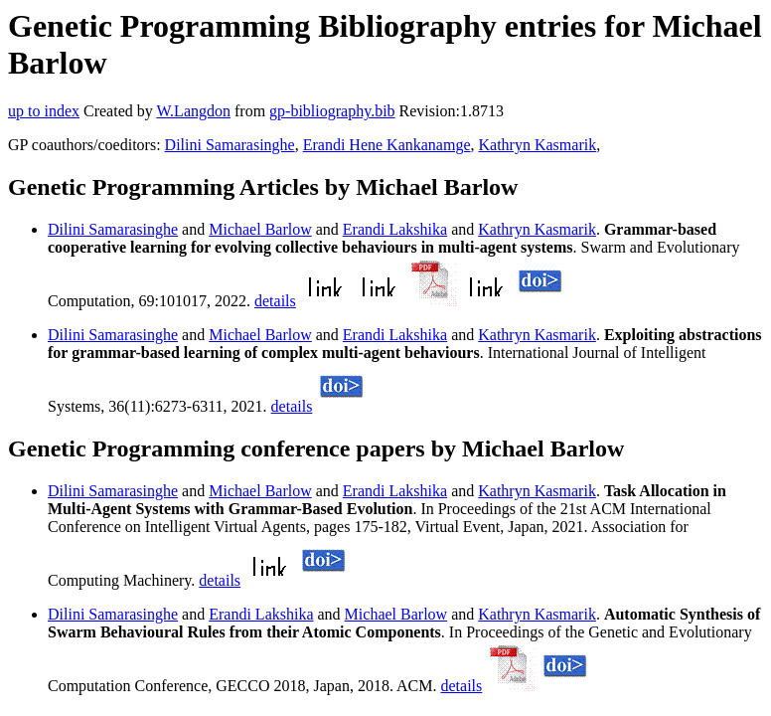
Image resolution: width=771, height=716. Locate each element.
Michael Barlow (260, 229)
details (275, 300)
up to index (43, 110)
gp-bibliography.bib (332, 110)
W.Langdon (193, 110)
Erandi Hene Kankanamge (387, 144)
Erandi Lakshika (395, 229)
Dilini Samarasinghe (230, 144)
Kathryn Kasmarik (538, 144)
